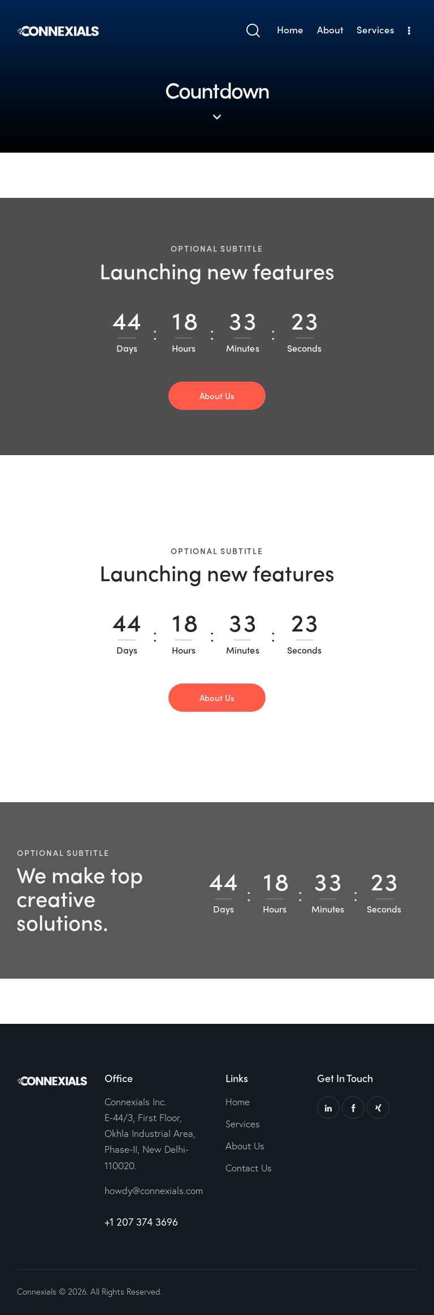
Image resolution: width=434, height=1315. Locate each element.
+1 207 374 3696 (141, 1222)
